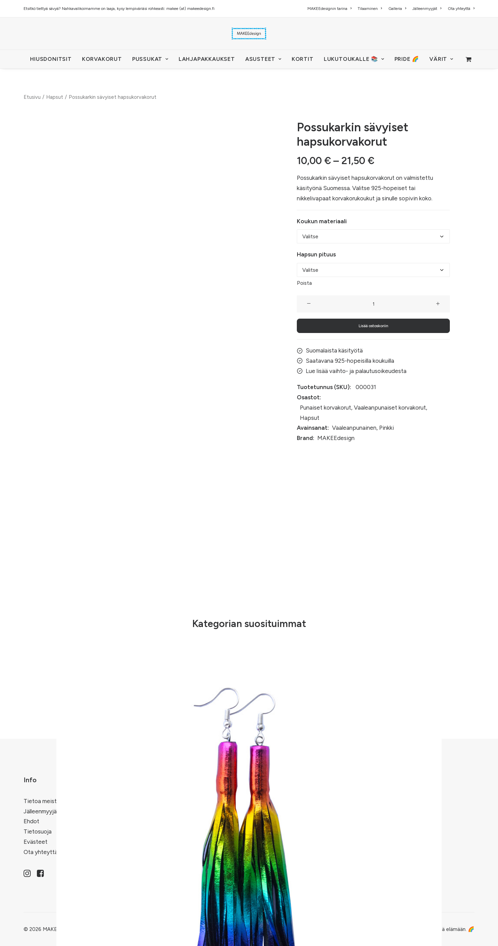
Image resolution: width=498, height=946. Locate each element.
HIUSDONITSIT (51, 59)
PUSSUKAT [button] (150, 59)
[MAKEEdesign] (249, 33)
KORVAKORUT (102, 59)
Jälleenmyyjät (426, 8)
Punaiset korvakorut (325, 407)
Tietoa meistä (42, 801)
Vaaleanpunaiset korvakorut (390, 407)
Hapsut (54, 97)
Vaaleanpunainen (354, 427)
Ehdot (31, 821)
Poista (304, 283)
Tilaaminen (370, 8)
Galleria (397, 8)
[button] (309, 304)
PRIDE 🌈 (407, 59)
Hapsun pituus (316, 254)
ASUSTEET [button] (263, 59)
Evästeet (35, 841)
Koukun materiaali (322, 220)
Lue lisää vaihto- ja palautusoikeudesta (356, 370)
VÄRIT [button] (441, 59)
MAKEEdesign (336, 438)
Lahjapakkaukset (207, 59)
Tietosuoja (38, 831)
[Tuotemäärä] (373, 303)
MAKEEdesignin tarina (329, 8)
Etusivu (32, 97)
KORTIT (303, 59)
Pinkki (386, 427)
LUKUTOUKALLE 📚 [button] (354, 59)
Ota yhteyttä (461, 8)
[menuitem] (330, 8)
